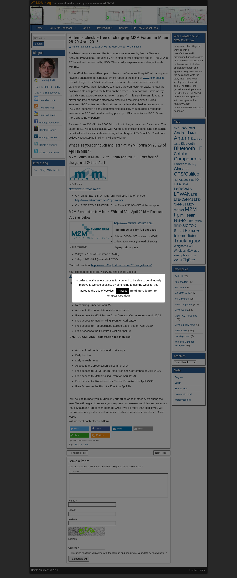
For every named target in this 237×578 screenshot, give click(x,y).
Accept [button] (123, 290)
